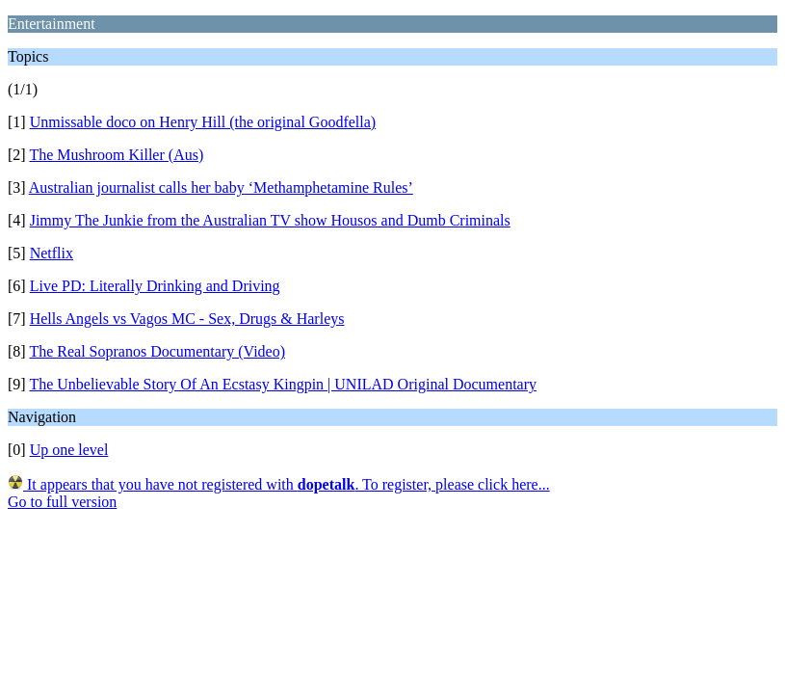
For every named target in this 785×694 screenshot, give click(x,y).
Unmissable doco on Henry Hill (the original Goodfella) (203, 122)
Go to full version (62, 502)
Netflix (51, 253)
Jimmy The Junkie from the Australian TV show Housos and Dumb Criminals (270, 220)
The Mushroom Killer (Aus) (116, 155)
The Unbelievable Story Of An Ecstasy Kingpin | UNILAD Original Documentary (282, 384)
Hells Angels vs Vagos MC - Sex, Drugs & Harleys (187, 318)
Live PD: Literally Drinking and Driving (155, 286)
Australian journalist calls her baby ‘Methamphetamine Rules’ (221, 187)
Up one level (69, 449)
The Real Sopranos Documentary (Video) (157, 351)
